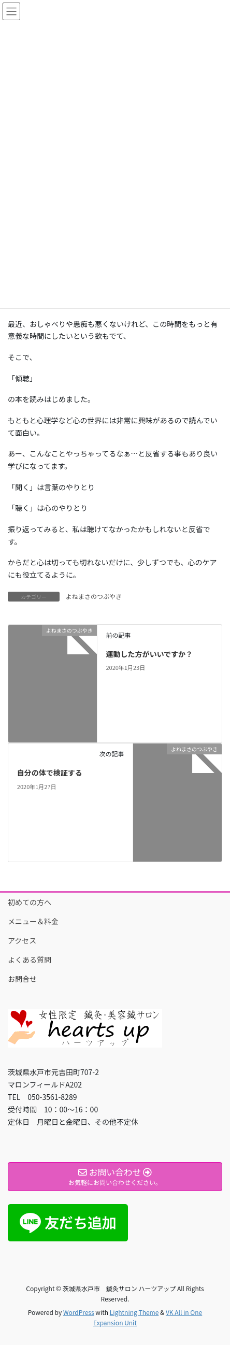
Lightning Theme (134, 1312)
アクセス (22, 940)
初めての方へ (29, 902)
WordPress (78, 1312)
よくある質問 (29, 959)
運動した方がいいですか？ (149, 654)
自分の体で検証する (49, 772)
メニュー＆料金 (33, 921)
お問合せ (22, 979)
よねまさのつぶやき (94, 596)
